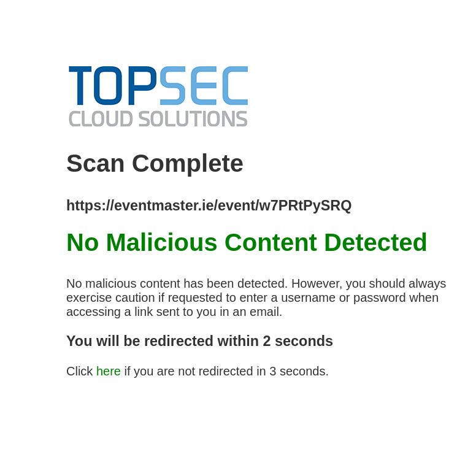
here (108, 371)
